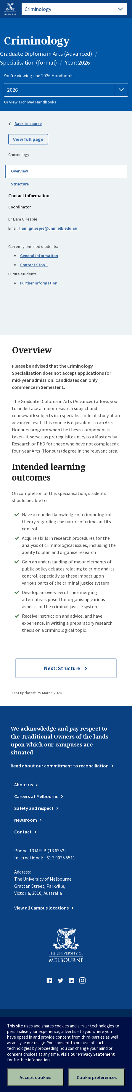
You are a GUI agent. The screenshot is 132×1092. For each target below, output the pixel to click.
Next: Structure (62, 668)
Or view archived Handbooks (30, 102)
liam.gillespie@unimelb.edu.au (48, 228)
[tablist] (74, 9)
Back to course (28, 123)
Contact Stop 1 (34, 264)
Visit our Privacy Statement (88, 1054)
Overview (19, 171)
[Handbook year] (66, 89)
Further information (38, 283)
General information (39, 255)
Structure (20, 184)
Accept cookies (35, 1077)
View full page (28, 139)
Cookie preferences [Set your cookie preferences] (97, 1077)
